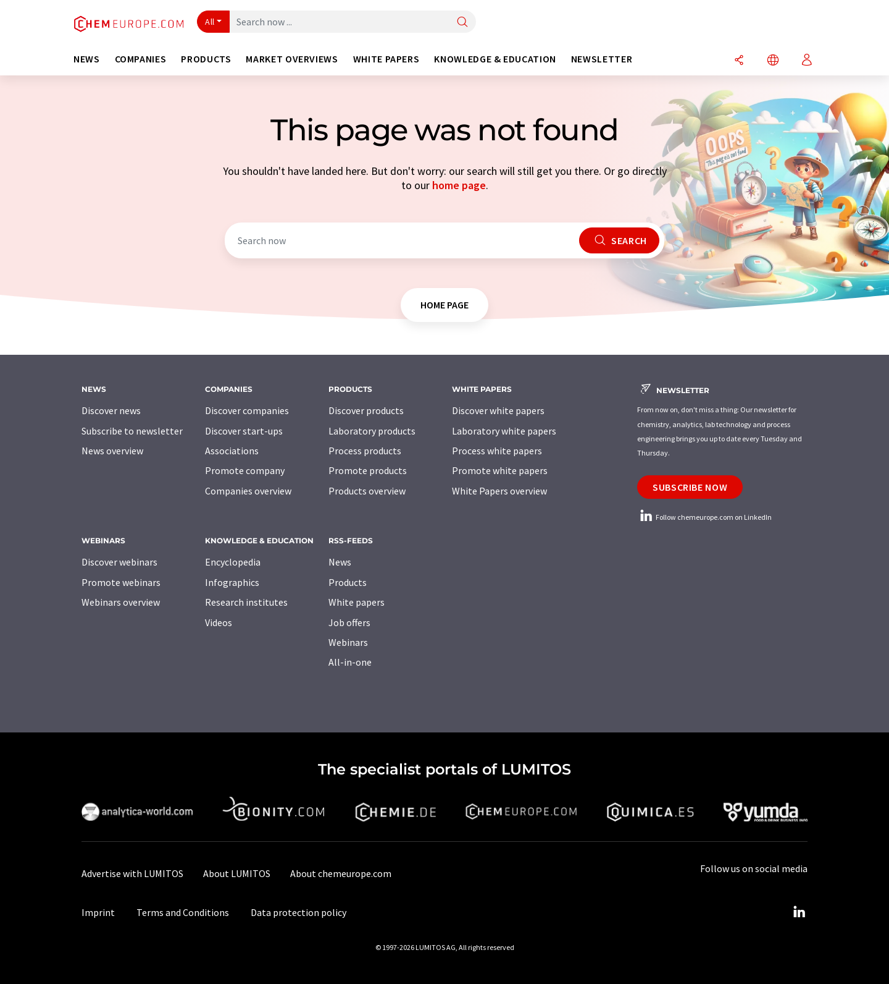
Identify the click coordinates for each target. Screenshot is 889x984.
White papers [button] (386, 59)
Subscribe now (690, 487)
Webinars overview (120, 602)
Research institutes (246, 602)
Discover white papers (498, 410)
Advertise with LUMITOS (132, 873)
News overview (112, 450)
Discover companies (247, 410)
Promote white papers (500, 470)
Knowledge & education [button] (495, 59)
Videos (218, 622)
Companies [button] (141, 59)
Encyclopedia (233, 562)
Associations (232, 450)
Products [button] (206, 59)
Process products (364, 450)
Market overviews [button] (292, 59)
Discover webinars (119, 562)
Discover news (111, 410)
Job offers (349, 622)
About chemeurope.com (340, 873)
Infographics (232, 582)
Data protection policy (298, 912)
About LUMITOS (236, 873)
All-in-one (350, 662)
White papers (356, 602)
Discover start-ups (244, 431)
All (210, 21)
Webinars (348, 642)
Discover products (366, 410)
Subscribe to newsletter (132, 431)
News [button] (86, 59)
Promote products (367, 470)
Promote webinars (121, 582)
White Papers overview (499, 491)
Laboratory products (371, 431)
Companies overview (248, 491)
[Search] (462, 22)
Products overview (367, 491)
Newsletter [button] (601, 59)
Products (347, 582)
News (339, 562)
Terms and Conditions (182, 912)
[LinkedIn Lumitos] (799, 912)
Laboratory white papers (504, 431)
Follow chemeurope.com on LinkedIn (704, 517)
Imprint (98, 912)
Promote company (245, 470)
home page (459, 185)
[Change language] (773, 61)
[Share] (739, 61)
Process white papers (497, 450)
